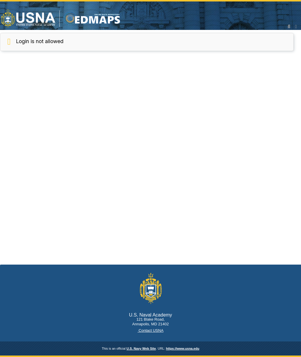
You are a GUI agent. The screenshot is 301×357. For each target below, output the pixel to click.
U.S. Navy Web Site (141, 348)
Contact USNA (150, 330)
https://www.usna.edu (182, 348)
